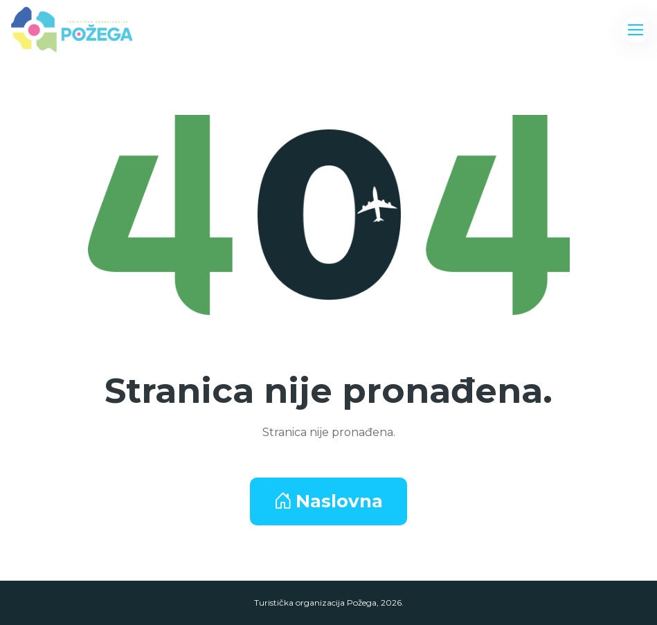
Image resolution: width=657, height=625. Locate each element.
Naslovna (328, 501)
